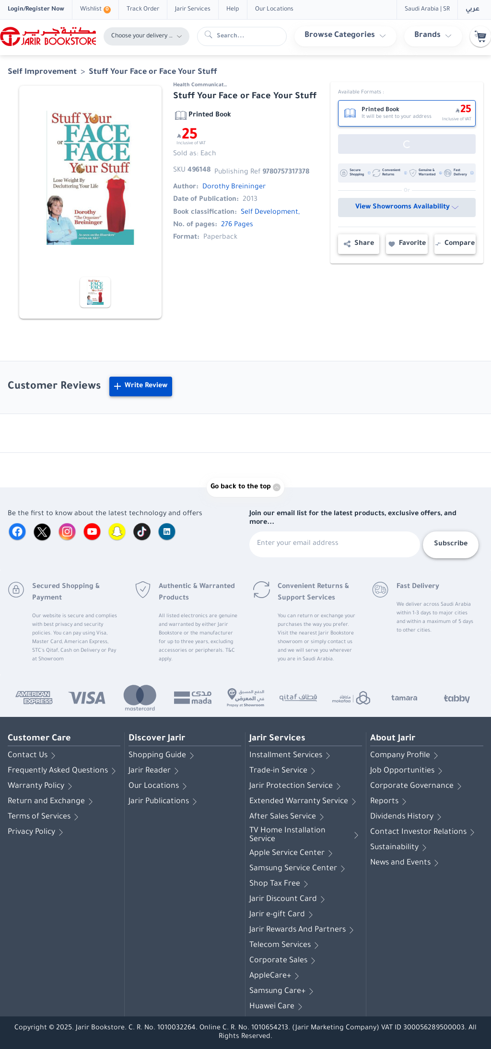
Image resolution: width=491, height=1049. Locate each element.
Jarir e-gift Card (282, 915)
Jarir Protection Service (296, 786)
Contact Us (33, 755)
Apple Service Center (292, 853)
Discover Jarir (157, 739)
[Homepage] (48, 36)
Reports (390, 801)
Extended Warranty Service (304, 801)
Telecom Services (285, 945)
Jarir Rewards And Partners (303, 930)
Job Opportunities (408, 771)
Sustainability (400, 847)
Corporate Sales (284, 961)
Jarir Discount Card (288, 899)
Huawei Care (277, 1007)
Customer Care (39, 739)
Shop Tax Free (280, 884)
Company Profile (406, 755)
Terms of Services (45, 817)
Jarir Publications (164, 801)
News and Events (406, 863)
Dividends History (407, 817)
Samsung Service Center (299, 869)
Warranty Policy (42, 786)
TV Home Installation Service (305, 835)
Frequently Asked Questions (63, 771)
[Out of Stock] (407, 144)
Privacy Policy (37, 832)
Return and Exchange (52, 801)
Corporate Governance (417, 786)
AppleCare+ (276, 976)
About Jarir (392, 739)
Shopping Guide (163, 755)
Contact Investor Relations (424, 832)
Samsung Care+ (283, 991)
